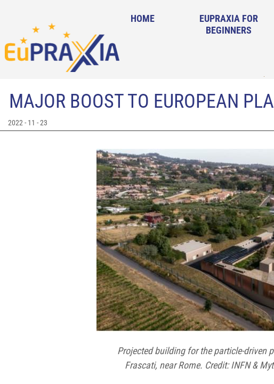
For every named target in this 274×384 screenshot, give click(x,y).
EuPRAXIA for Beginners (228, 24)
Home (143, 18)
